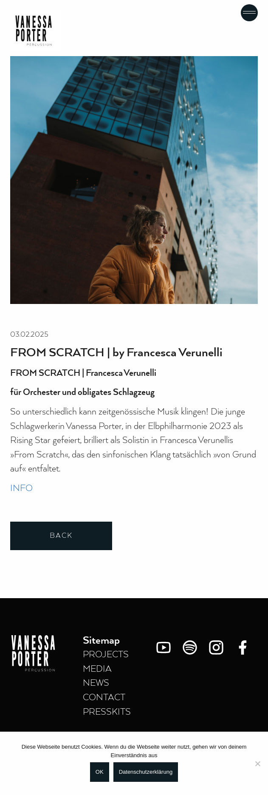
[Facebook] (242, 647)
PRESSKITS (107, 712)
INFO (21, 488)
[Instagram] (216, 647)
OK (100, 772)
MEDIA (97, 669)
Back (61, 536)
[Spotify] (189, 647)
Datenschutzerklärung (145, 772)
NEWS (96, 683)
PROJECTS (106, 655)
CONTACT (104, 698)
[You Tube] (163, 647)
